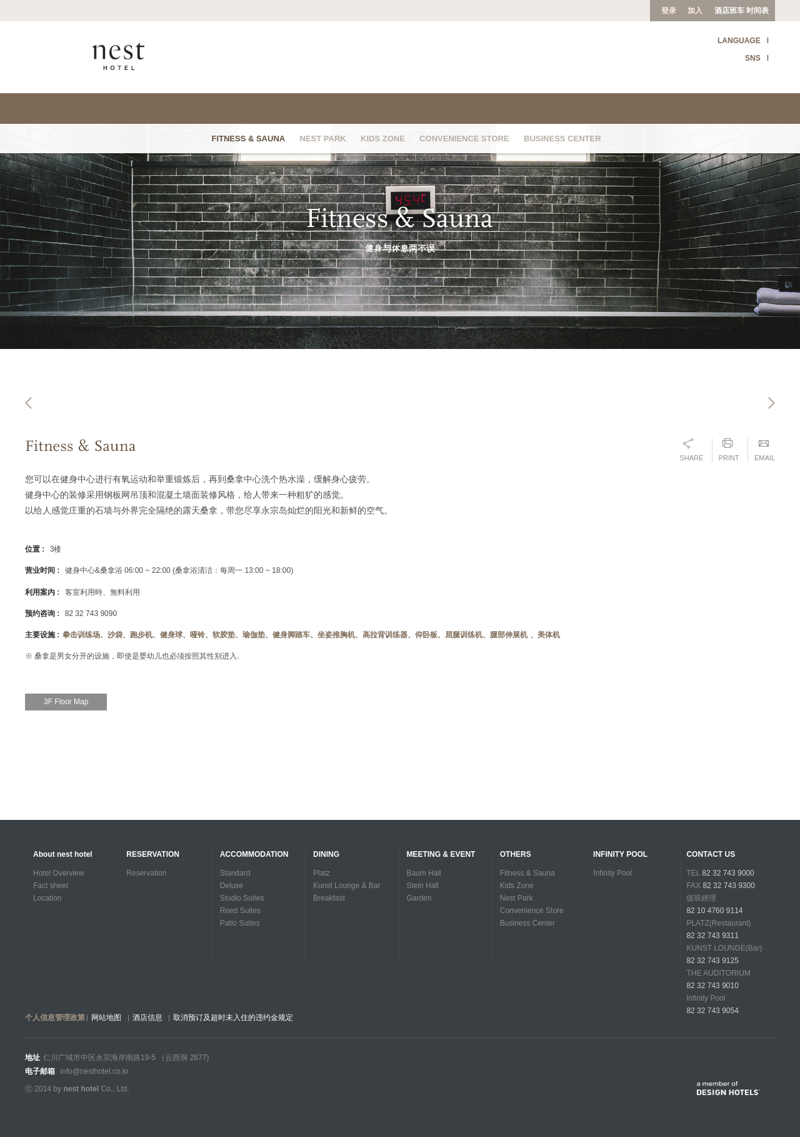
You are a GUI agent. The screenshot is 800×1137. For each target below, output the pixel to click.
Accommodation (254, 854)
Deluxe (231, 885)
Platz (321, 873)
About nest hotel (62, 854)
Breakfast (329, 898)
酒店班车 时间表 (741, 10)
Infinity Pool (612, 873)
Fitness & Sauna (248, 138)
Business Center (562, 138)
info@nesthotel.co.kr (94, 1071)
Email (764, 507)
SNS (753, 58)
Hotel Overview (58, 873)
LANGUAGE (739, 40)
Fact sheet (50, 885)
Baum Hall (423, 873)
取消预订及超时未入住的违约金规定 (233, 1017)
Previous (28, 429)
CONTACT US (710, 854)
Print (729, 507)
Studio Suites (242, 898)
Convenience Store (464, 138)
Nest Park (323, 138)
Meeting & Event (440, 854)
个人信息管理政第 (55, 1017)
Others (515, 854)
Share (691, 507)
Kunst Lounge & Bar (346, 885)
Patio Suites (240, 923)
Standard (235, 873)
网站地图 (106, 1017)
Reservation (152, 854)
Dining (326, 854)
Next (771, 429)
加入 (695, 10)
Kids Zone (383, 138)
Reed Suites (240, 910)
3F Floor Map (66, 759)
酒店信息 (147, 1017)
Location (47, 898)
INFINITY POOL (620, 854)
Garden (418, 898)
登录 (668, 10)
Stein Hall (422, 885)
